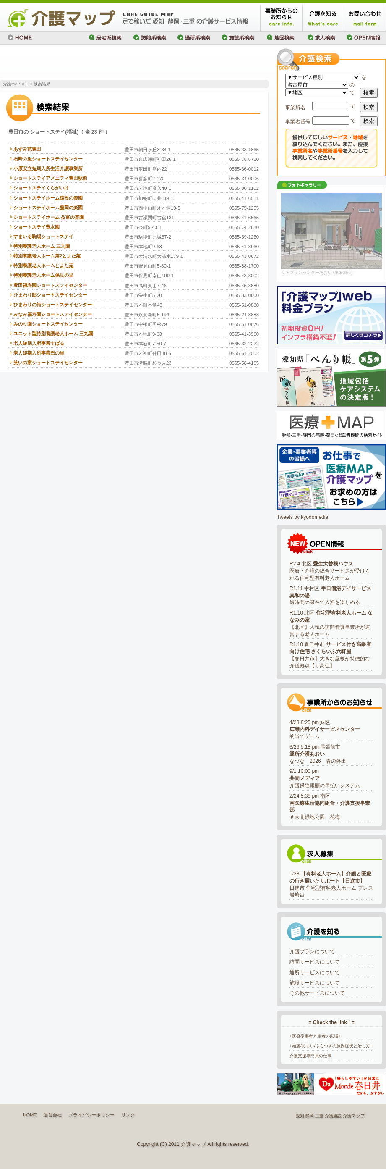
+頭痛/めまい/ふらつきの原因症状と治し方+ (331, 1045)
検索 (368, 92)
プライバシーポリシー (91, 1114)
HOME (30, 1114)
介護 (347, 1116)
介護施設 (333, 1116)
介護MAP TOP (16, 83)
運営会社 (52, 1114)
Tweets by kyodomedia (302, 517)
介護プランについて (312, 951)
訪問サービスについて (315, 962)
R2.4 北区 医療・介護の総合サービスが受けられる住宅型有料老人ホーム (330, 571)
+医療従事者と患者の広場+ (315, 1036)
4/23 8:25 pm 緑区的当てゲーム (325, 730)
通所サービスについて (315, 972)
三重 (319, 1116)
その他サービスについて (317, 993)
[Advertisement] (98, 63)
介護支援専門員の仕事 (310, 1055)
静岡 (309, 1116)
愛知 (300, 1116)
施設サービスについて (315, 983)
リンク (128, 1114)
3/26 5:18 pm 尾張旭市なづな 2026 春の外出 (318, 754)
